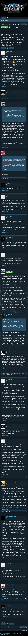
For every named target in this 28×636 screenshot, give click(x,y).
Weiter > (12, 48)
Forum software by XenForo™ (16, 633)
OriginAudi (8, 91)
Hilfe (26, 630)
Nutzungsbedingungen (18, 632)
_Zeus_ (7, 195)
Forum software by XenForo (5, 633)
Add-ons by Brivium (4, 634)
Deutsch (2, 630)
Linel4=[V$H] (9, 379)
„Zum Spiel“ (8, 45)
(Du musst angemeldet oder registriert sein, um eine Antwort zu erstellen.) (12, 622)
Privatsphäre (25, 632)
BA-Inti (7, 270)
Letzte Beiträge (4, 20)
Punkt (3, 178)
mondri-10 (12, 373)
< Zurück (2, 48)
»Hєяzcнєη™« (9, 102)
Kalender (9, 18)
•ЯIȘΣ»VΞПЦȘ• (9, 237)
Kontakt (23, 630)
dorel (3, 598)
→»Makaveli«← (9, 314)
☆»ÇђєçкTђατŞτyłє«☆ (6, 373)
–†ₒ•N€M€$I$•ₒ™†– (18, 373)
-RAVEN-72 (12, 476)
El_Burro (8, 351)
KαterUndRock (9, 584)
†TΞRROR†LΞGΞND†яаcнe (12, 482)
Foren (3, 18)
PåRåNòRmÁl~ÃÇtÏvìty (8, 598)
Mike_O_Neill (9, 439)
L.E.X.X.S (8, 151)
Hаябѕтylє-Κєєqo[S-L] (11, 516)
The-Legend (9, 216)
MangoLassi (9, 51)
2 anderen (21, 598)
